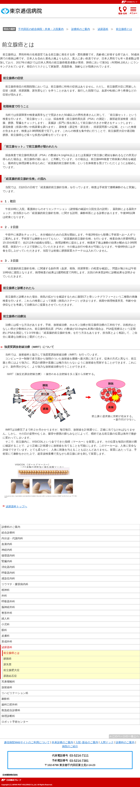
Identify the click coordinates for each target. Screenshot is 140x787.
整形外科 (7, 612)
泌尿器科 (103, 29)
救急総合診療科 (11, 710)
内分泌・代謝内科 (12, 538)
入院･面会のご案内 (86, 742)
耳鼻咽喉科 (8, 681)
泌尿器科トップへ (16, 506)
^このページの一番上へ (124, 736)
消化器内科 (8, 566)
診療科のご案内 (80, 29)
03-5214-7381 (79, 760)
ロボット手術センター (15, 721)
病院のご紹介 (70, 746)
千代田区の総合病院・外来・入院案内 (41, 29)
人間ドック (107, 742)
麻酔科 (6, 698)
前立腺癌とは (124, 29)
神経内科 (7, 549)
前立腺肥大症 (11, 670)
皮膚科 (6, 635)
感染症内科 (8, 578)
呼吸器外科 (8, 601)
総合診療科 (8, 532)
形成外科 (7, 641)
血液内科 (7, 544)
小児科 (6, 624)
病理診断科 (8, 715)
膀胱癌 (7, 658)
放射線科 (7, 687)
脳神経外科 (8, 607)
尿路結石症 (10, 675)
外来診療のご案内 (62, 742)
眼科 (4, 630)
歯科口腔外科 (10, 704)
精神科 (6, 589)
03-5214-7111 (79, 755)
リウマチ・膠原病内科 (15, 584)
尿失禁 (7, 664)
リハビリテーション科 (15, 693)
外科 (4, 595)
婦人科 (6, 618)
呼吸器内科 (8, 572)
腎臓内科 (7, 561)
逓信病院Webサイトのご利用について (27, 742)
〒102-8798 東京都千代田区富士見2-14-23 (70, 765)
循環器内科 (8, 555)
